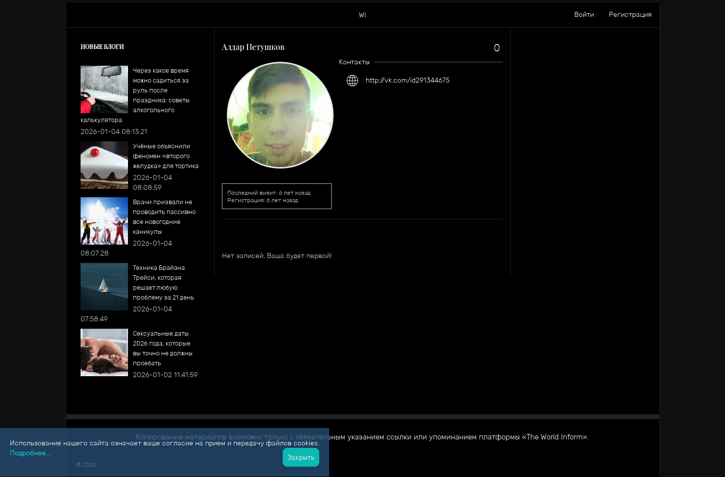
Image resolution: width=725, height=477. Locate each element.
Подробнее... (30, 452)
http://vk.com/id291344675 (408, 80)
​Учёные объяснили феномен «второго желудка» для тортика (166, 156)
